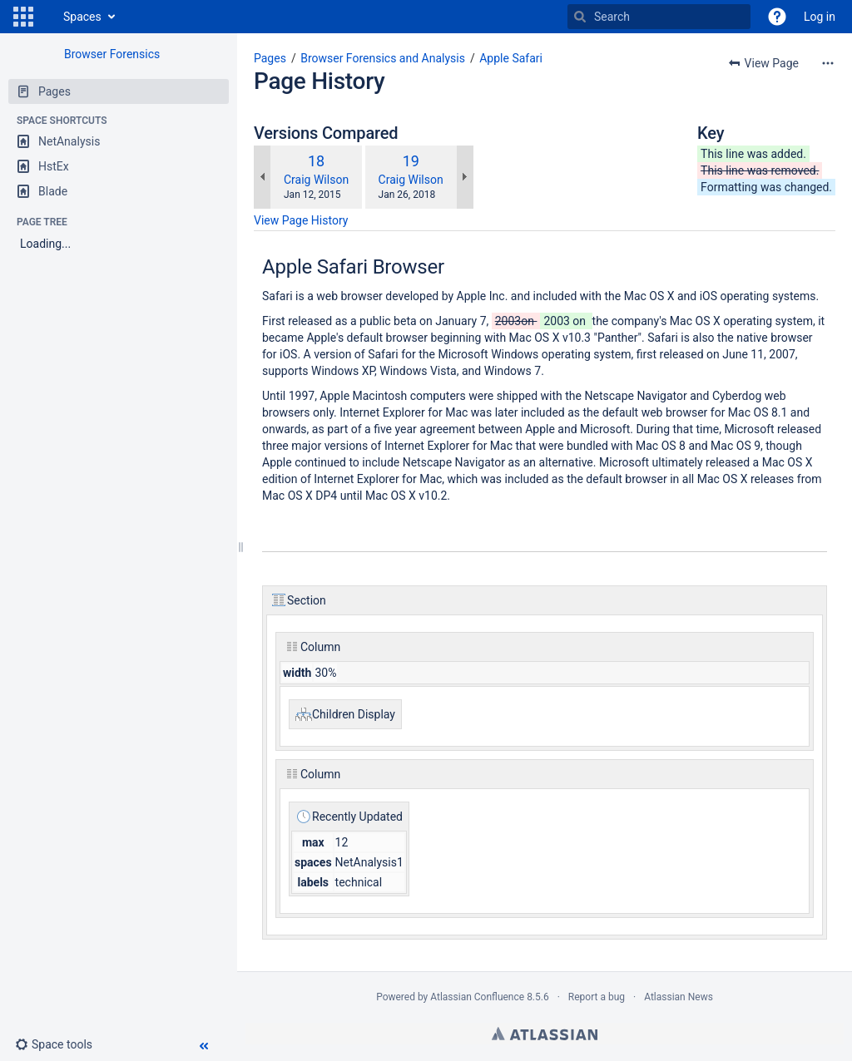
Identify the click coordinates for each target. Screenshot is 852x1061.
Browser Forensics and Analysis (382, 58)
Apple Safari (510, 58)
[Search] (580, 16)
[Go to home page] (46, 16)
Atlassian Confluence (477, 997)
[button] (23, 16)
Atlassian (544, 1033)
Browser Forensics (112, 54)
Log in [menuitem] (819, 16)
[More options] (828, 63)
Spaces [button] (82, 16)
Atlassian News (678, 997)
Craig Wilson (316, 179)
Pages (270, 58)
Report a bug (596, 997)
